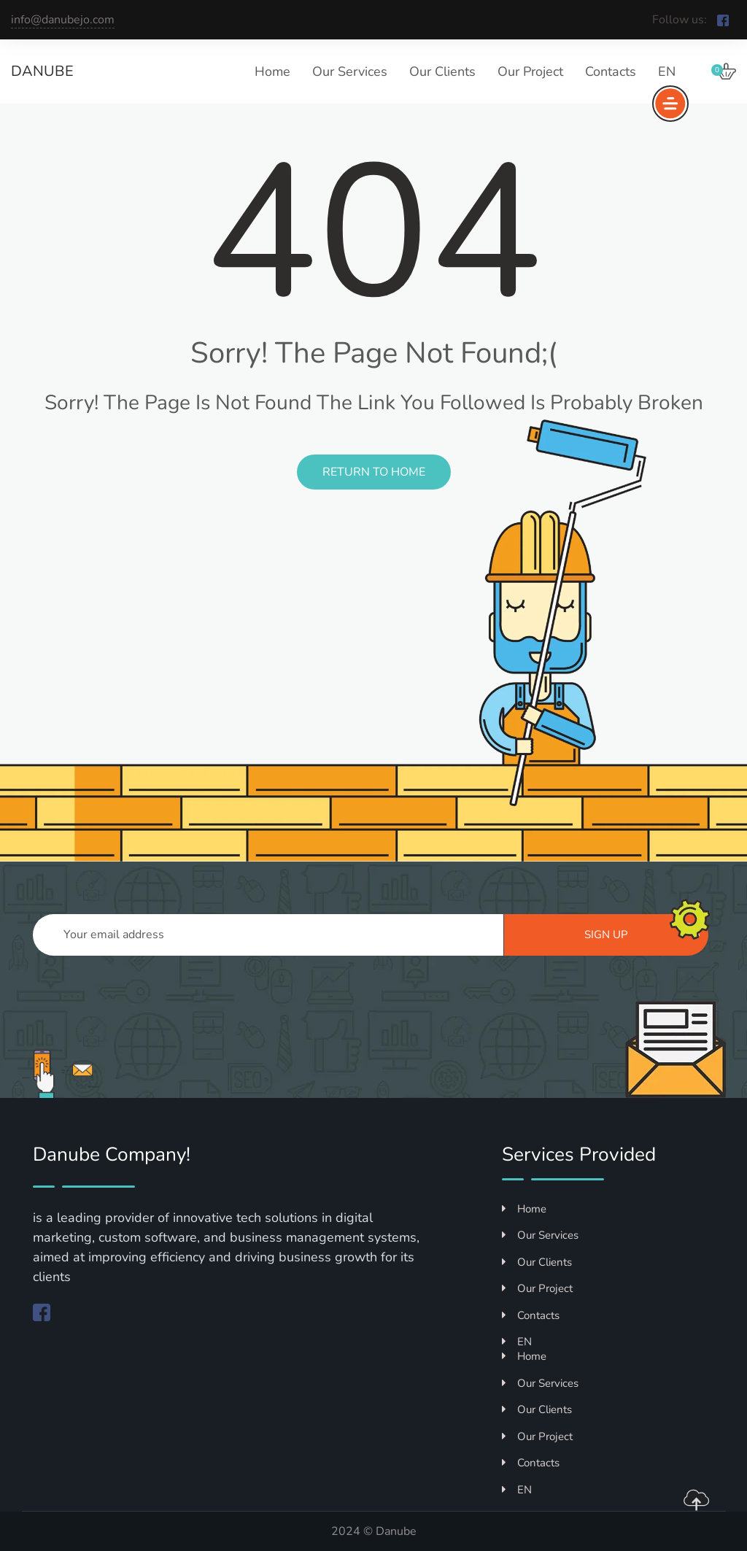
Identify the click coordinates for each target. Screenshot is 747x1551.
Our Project (530, 71)
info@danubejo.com (63, 20)
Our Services (349, 71)
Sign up (642, 932)
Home (272, 71)
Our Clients (442, 71)
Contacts (610, 71)
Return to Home (373, 472)
